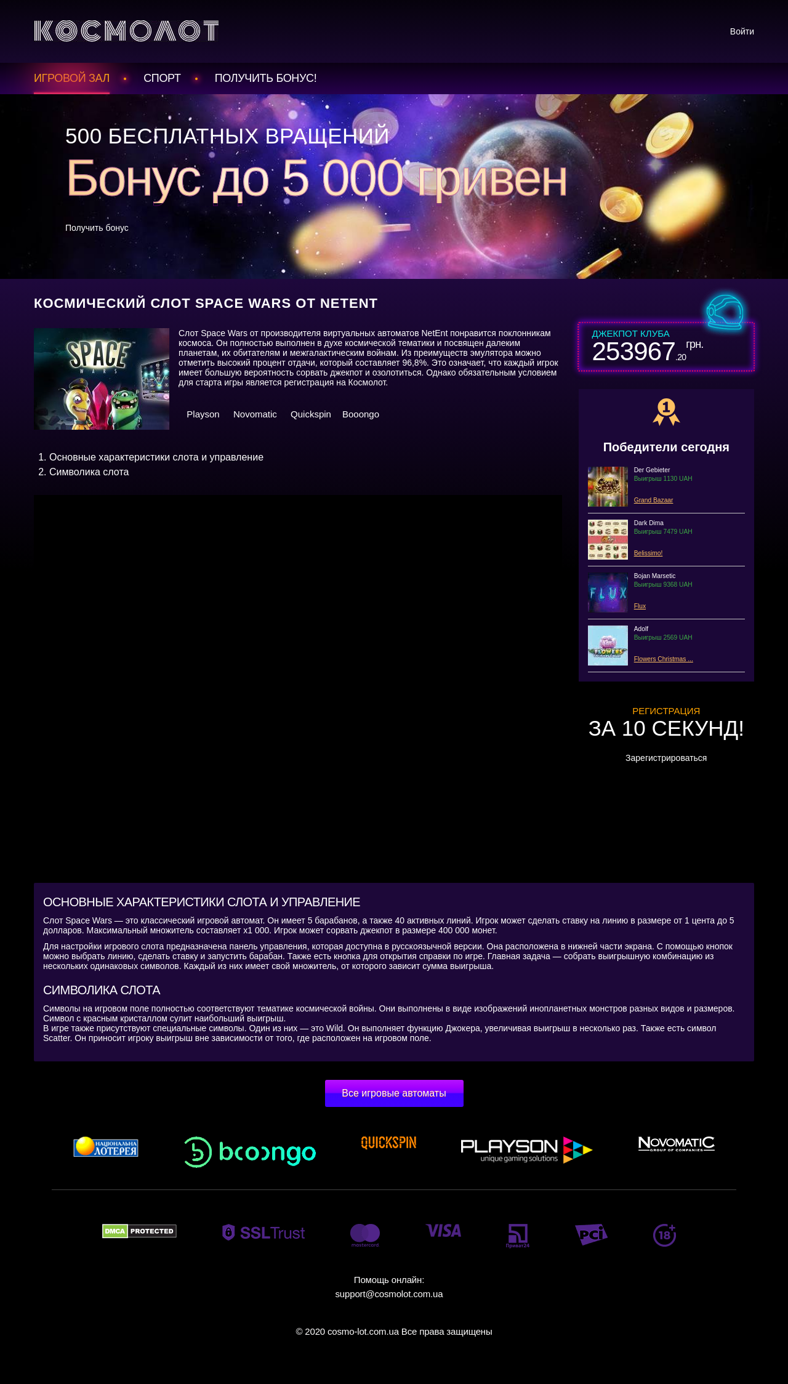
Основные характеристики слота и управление (156, 457)
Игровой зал (72, 78)
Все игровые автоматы (394, 1093)
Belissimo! (648, 553)
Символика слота (89, 472)
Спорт (161, 78)
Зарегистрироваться (666, 758)
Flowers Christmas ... (663, 659)
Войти (742, 31)
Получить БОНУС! (266, 78)
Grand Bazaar (653, 500)
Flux (640, 606)
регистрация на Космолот (334, 382)
